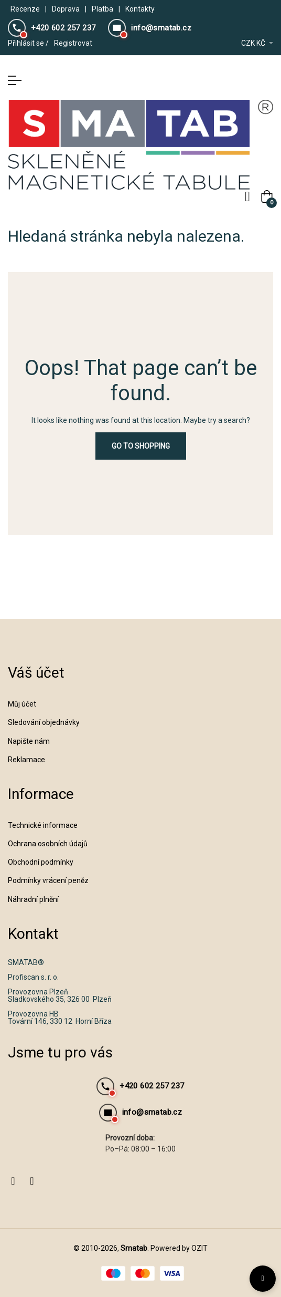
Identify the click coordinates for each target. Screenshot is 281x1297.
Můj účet (22, 704)
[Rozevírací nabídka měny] (257, 43)
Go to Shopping (141, 446)
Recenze (25, 9)
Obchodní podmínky (40, 862)
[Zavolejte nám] (51, 28)
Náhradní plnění (33, 899)
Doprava (66, 9)
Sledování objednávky (44, 722)
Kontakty (140, 9)
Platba (102, 9)
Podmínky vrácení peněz (48, 880)
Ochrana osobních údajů (48, 843)
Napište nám (29, 741)
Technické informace (43, 825)
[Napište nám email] (149, 28)
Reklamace (26, 759)
